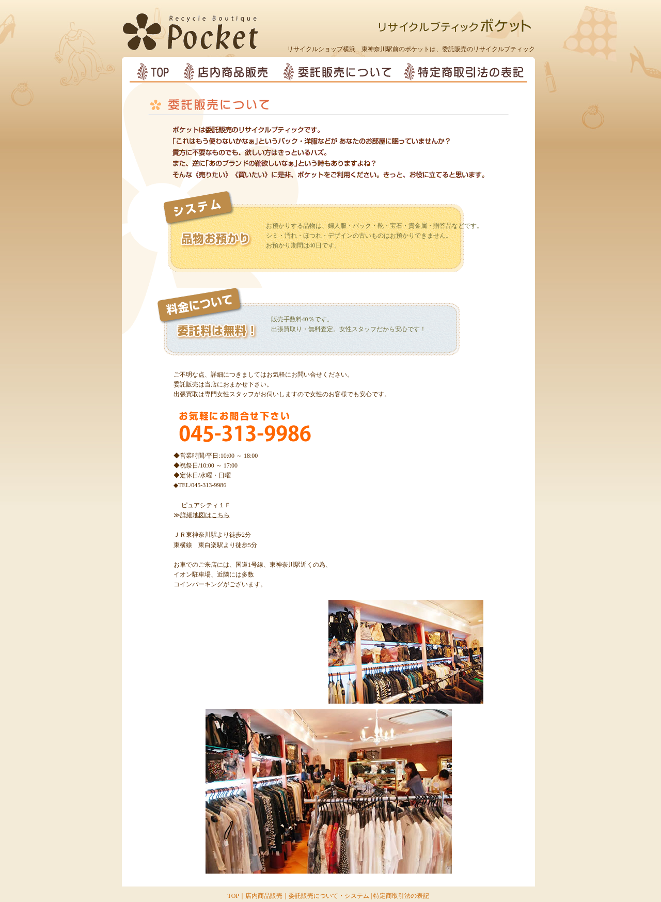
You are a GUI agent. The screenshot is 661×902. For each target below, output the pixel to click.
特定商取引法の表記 (401, 895)
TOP (233, 895)
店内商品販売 (263, 895)
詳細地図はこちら (205, 515)
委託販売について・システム (329, 895)
